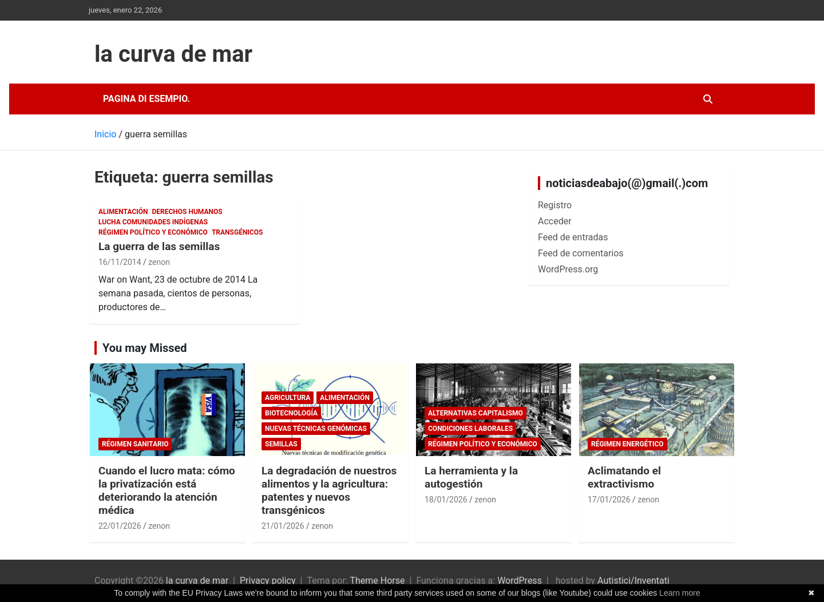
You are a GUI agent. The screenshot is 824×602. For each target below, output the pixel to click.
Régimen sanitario (135, 444)
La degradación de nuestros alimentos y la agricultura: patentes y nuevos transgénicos (329, 490)
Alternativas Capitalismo (475, 413)
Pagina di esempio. (146, 98)
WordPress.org (568, 269)
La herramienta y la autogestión (471, 477)
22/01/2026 (119, 525)
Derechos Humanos (187, 212)
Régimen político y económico (153, 232)
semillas (281, 444)
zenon (159, 262)
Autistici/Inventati (633, 580)
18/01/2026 (446, 499)
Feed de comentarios (581, 253)
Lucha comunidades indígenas (153, 222)
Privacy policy (268, 580)
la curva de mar (173, 54)
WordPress (519, 580)
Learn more (679, 592)
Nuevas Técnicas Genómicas (316, 429)
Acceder (555, 221)
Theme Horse (377, 580)
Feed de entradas (573, 237)
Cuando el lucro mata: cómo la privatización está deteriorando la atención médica (166, 490)
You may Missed (144, 348)
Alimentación (123, 212)
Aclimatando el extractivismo (624, 477)
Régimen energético (627, 444)
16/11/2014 (119, 262)
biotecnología (291, 413)
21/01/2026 (283, 525)
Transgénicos (237, 232)
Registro (555, 205)
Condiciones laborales (470, 429)
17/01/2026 (609, 499)
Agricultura (287, 398)
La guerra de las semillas (159, 246)
